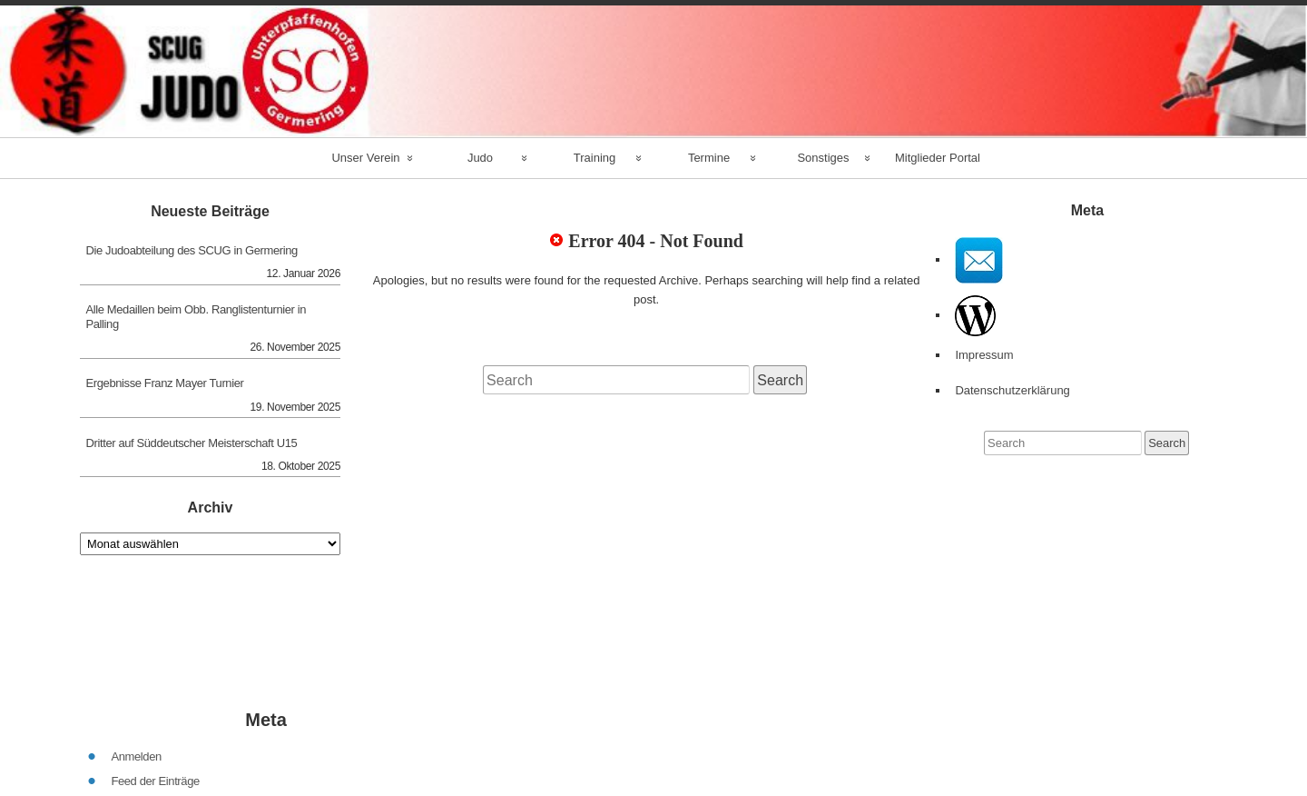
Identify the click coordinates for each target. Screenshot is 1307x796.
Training (594, 157)
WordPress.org (147, 783)
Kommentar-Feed (154, 758)
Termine (709, 157)
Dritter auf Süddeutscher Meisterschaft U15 (192, 443)
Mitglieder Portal (937, 157)
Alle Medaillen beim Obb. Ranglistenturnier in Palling (196, 317)
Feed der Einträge (155, 734)
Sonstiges (823, 157)
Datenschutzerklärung (1012, 390)
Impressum (984, 355)
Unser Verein (365, 157)
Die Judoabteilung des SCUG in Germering (192, 250)
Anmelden (136, 709)
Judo (480, 157)
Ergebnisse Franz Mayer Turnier (165, 383)
